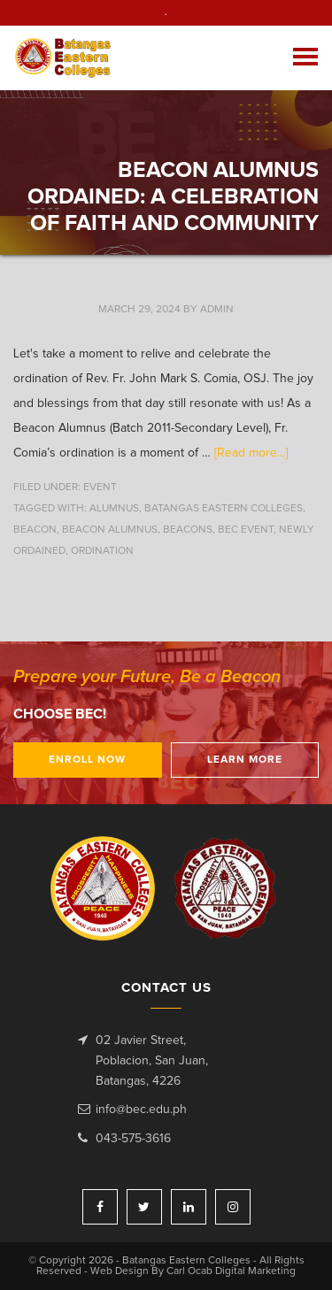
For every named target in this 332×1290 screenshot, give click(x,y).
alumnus (114, 508)
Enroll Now (87, 760)
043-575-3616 (133, 1139)
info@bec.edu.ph (141, 1109)
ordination (102, 551)
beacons (187, 530)
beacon (35, 530)
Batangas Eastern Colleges (69, 58)
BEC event (246, 530)
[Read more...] (251, 453)
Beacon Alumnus (110, 530)
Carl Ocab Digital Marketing (231, 1271)
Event (100, 487)
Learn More (244, 760)
